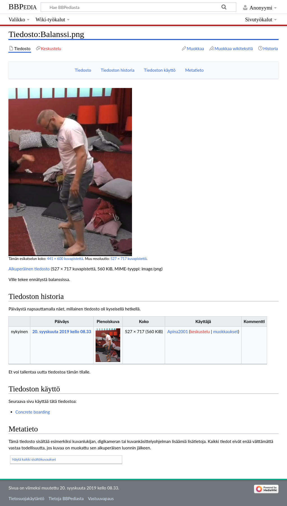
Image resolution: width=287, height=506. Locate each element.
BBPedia (22, 6)
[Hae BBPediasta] (138, 7)
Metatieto (194, 70)
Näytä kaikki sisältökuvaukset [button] (34, 459)
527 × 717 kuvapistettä (128, 259)
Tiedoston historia (117, 70)
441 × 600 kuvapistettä (65, 259)
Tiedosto (83, 70)
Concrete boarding (32, 411)
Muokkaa (195, 48)
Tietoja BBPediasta (66, 498)
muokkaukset (225, 331)
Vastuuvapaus (101, 498)
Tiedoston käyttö (160, 70)
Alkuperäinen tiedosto (29, 268)
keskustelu (200, 331)
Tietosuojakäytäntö (26, 498)
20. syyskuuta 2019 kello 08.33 (61, 331)
